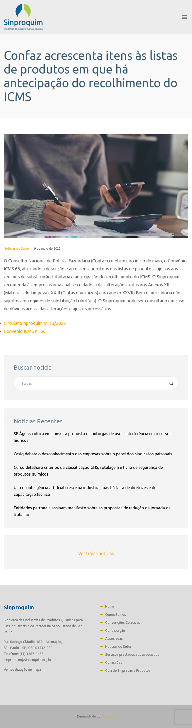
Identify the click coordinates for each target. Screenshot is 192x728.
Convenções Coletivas (122, 623)
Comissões (113, 663)
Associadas (114, 639)
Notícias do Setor (16, 248)
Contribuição (115, 631)
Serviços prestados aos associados (132, 655)
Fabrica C (108, 716)
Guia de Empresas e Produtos (127, 671)
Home (109, 607)
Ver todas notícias (96, 553)
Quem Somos (115, 615)
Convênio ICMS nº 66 (25, 331)
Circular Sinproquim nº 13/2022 (35, 323)
